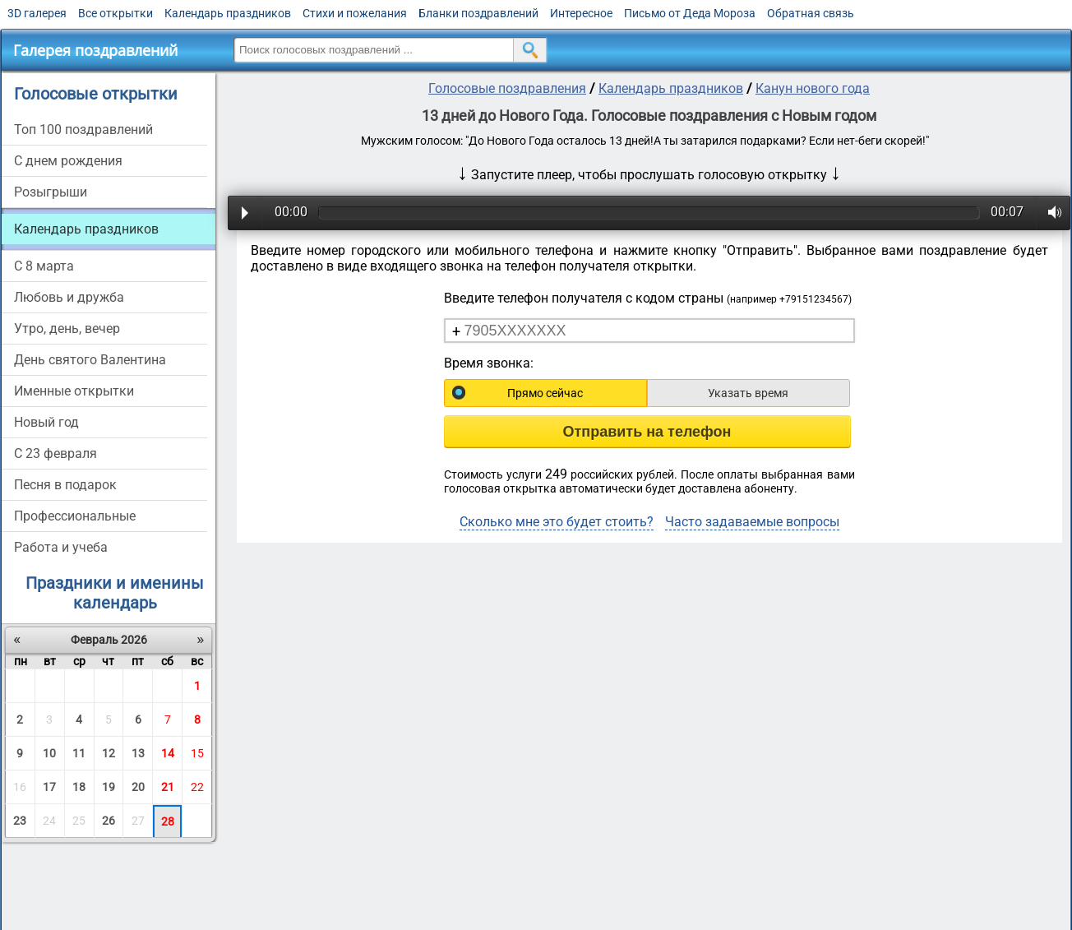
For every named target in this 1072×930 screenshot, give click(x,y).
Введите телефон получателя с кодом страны (648, 298)
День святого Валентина (90, 360)
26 (108, 820)
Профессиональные (75, 516)
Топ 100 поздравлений (83, 129)
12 (108, 753)
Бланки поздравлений (478, 13)
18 (78, 787)
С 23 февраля (55, 453)
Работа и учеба (61, 547)
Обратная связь (810, 13)
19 (108, 787)
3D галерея (37, 13)
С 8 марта (44, 266)
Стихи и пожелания (355, 13)
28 (167, 821)
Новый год (46, 422)
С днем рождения (68, 161)
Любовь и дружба (69, 297)
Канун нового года (812, 88)
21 (167, 787)
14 (167, 753)
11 (78, 753)
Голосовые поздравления (507, 88)
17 (49, 787)
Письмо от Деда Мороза (689, 13)
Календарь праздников (227, 13)
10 (49, 753)
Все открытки (115, 13)
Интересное (581, 13)
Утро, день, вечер (67, 328)
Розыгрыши (50, 192)
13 (138, 753)
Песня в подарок (65, 485)
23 (19, 820)
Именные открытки (74, 391)
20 (138, 787)
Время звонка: (489, 363)
